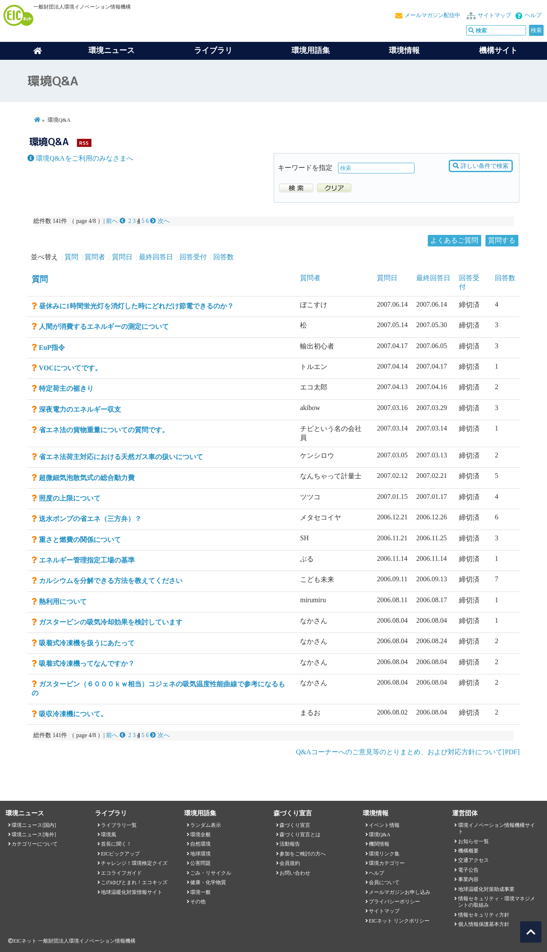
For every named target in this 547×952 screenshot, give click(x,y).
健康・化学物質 (208, 882)
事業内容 (468, 879)
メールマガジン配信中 (432, 15)
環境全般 (200, 835)
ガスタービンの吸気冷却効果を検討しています (110, 622)
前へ (116, 221)
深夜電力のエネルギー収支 (80, 409)
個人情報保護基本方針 (483, 924)
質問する (501, 240)
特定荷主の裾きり (66, 388)
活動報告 (289, 844)
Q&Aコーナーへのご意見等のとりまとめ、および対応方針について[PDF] (408, 752)
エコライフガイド (121, 873)
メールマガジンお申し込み (399, 892)
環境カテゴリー (387, 863)
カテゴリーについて (35, 844)
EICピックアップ (120, 854)
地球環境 (200, 854)
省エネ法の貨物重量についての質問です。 (104, 430)
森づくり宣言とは (300, 835)
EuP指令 (52, 347)
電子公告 (468, 870)
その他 (198, 902)
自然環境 (200, 844)
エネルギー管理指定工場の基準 (87, 560)
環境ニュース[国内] (34, 825)
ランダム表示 (205, 825)
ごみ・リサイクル (210, 873)
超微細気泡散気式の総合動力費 (87, 477)
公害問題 (200, 863)
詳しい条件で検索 (480, 166)
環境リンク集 (384, 854)
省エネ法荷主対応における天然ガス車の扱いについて (121, 456)
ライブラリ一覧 (119, 825)
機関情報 (379, 844)
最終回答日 (156, 257)
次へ (159, 221)
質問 (71, 257)
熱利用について (63, 601)
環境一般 (200, 892)
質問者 (95, 257)
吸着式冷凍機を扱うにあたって (87, 643)
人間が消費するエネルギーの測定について (104, 326)
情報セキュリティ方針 (483, 915)
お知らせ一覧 (473, 841)
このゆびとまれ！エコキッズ (134, 882)
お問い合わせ (294, 873)
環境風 (108, 835)
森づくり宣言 (294, 825)
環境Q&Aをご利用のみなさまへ (80, 158)
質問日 (122, 257)
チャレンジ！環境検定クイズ (134, 863)
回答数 (223, 257)
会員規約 (289, 863)
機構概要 (468, 851)
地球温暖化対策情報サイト (131, 892)
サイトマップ (494, 15)
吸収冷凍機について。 (73, 714)
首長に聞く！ (116, 844)
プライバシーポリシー (394, 902)
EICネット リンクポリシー (399, 921)
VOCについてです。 (70, 368)
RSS (83, 142)
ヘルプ (533, 15)
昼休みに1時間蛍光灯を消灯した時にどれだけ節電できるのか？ (136, 306)
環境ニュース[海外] (34, 835)
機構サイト (498, 50)
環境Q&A (379, 835)
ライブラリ (213, 50)
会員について (384, 882)
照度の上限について (69, 498)
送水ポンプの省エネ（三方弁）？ (90, 518)
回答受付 (193, 257)
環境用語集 (310, 50)
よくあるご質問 (454, 240)
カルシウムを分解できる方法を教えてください (110, 580)
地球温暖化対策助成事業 (486, 889)
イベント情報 (384, 825)
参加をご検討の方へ (302, 854)
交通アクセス (473, 860)
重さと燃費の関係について (80, 539)
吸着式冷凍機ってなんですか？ (87, 663)
